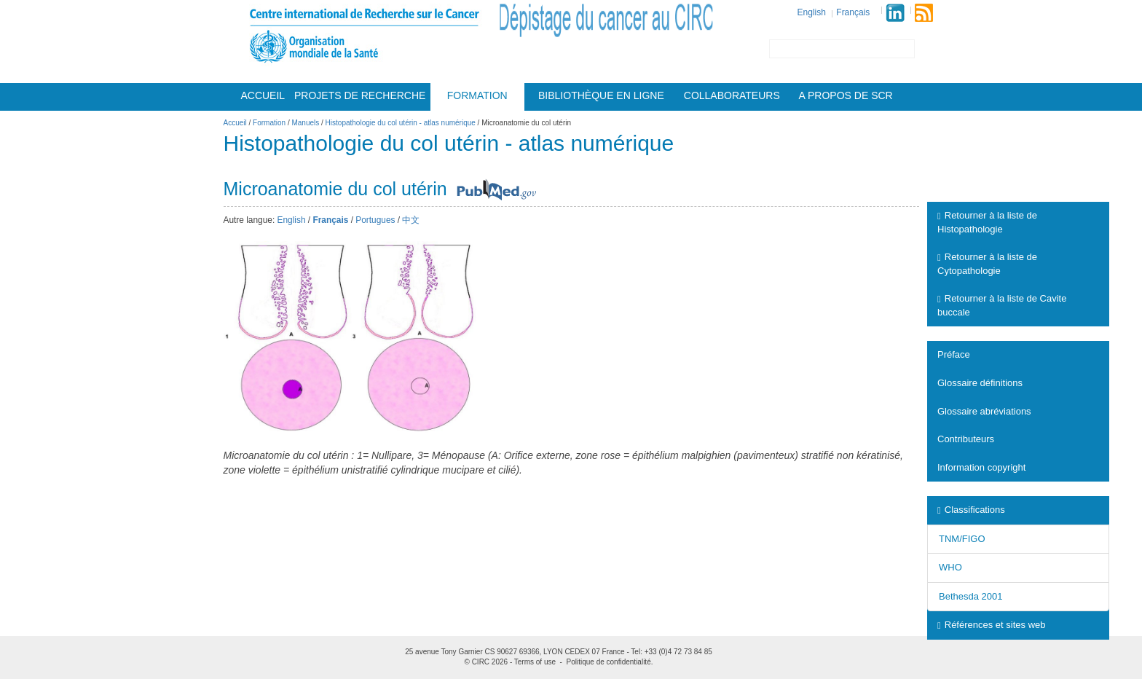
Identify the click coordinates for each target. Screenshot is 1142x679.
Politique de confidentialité (609, 662)
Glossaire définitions (980, 382)
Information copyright (981, 467)
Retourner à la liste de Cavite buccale (1001, 305)
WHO (950, 567)
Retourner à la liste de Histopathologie (987, 222)
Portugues (375, 220)
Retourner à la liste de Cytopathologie (987, 263)
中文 (411, 220)
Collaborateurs (732, 95)
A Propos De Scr (846, 95)
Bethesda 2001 (970, 596)
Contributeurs (965, 438)
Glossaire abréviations (984, 411)
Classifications (971, 509)
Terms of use (535, 662)
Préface (953, 354)
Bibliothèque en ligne (601, 95)
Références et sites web (991, 624)
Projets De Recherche (359, 95)
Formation (477, 95)
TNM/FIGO (962, 538)
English (812, 12)
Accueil (262, 95)
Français (853, 12)
